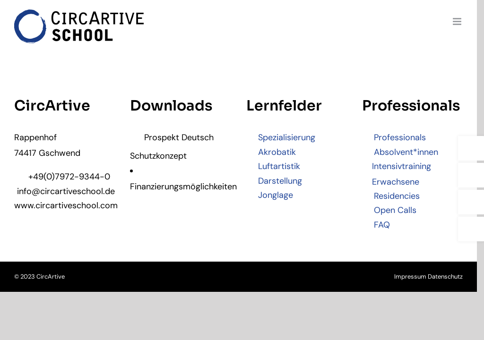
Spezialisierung (284, 138)
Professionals (399, 138)
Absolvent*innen (405, 152)
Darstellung (277, 181)
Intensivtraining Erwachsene (401, 175)
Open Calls (394, 211)
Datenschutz (452, 277)
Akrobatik (274, 152)
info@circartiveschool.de (65, 191)
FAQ (381, 225)
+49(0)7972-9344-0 (62, 177)
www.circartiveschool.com (65, 206)
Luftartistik (276, 167)
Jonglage (273, 195)
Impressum (417, 277)
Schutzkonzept (160, 156)
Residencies (396, 196)
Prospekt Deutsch (174, 138)
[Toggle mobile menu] (465, 21)
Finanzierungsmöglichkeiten (183, 187)
